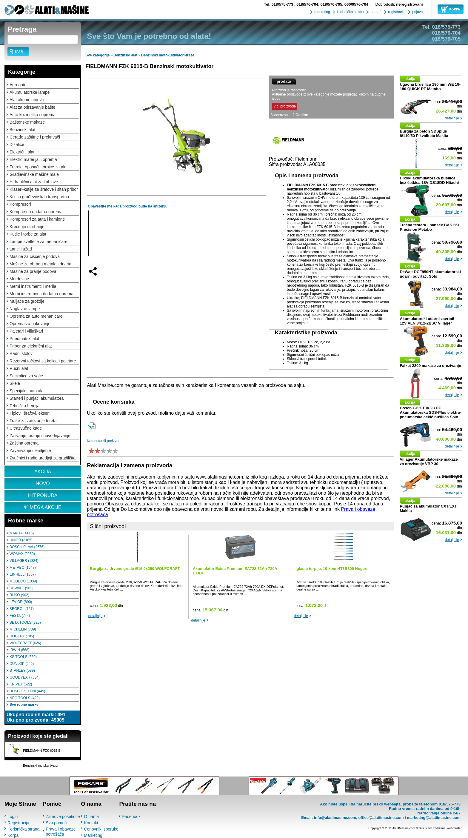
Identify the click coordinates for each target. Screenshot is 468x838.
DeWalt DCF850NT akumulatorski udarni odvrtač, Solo (430, 274)
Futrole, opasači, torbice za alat (39, 166)
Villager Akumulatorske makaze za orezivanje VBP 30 (429, 461)
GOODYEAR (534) (25, 677)
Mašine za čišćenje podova (35, 256)
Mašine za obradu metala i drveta (40, 264)
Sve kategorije (97, 55)
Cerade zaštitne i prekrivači (35, 137)
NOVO (43, 483)
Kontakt (91, 822)
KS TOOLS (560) (23, 657)
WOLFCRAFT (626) (25, 643)
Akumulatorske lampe (30, 92)
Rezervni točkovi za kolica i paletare (43, 361)
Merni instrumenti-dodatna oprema (41, 293)
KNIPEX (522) (21, 684)
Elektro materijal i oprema (33, 159)
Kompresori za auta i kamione (37, 219)
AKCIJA (42, 471)
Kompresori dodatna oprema (36, 211)
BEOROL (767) (22, 609)
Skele (15, 383)
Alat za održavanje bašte (32, 107)
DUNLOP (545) (22, 664)
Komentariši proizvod (103, 441)
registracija (396, 12)
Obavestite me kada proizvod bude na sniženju (127, 206)
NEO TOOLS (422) (25, 698)
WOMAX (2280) (22, 554)
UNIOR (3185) (21, 540)
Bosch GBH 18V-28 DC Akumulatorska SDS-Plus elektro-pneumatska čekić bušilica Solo (430, 412)
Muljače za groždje (27, 301)
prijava (417, 12)
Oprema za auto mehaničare (36, 316)
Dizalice (17, 144)
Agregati (17, 84)
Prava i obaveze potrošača (61, 832)
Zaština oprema (24, 443)
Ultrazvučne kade (26, 428)
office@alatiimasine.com (381, 817)
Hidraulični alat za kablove (34, 181)
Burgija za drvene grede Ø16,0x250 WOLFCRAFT (135, 568)
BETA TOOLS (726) (25, 622)
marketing (321, 12)
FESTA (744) (20, 615)
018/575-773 (279, 4)
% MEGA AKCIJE (42, 507)
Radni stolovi (21, 353)
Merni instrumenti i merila (33, 286)
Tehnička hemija (24, 405)
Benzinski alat (22, 129)
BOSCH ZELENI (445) (27, 691)
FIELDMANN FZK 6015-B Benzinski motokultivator (149, 66)
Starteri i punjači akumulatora (37, 398)
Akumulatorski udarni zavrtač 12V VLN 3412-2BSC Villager (427, 320)
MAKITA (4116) (22, 533)
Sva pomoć (56, 822)
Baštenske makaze (27, 122)
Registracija (18, 822)
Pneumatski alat (24, 338)
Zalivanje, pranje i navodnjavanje (40, 435)
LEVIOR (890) (21, 602)
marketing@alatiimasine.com (434, 817)
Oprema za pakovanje (30, 323)
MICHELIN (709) (23, 629)
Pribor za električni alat (31, 346)
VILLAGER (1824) (24, 561)
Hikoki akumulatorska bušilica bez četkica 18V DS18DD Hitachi (429, 180)
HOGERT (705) (22, 636)
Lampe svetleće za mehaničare (38, 241)
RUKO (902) (19, 595)
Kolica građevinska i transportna (39, 196)
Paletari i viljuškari (26, 331)
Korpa (13, 835)
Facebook (131, 816)
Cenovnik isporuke (101, 829)
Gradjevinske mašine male (34, 174)
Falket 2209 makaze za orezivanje (430, 365)
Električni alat (22, 152)
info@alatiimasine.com (335, 817)
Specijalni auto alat (27, 390)
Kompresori (20, 204)
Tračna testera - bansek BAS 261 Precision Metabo (430, 227)
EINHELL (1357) (23, 574)
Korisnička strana (23, 829)
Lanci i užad (21, 249)
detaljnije (95, 616)
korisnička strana (350, 12)
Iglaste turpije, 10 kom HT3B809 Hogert (331, 568)
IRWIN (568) (19, 650)
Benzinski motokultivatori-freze (167, 55)
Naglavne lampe (25, 308)
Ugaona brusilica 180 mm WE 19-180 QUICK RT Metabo (430, 86)
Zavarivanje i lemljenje (30, 450)
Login (12, 816)
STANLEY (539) (22, 670)
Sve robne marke (24, 704)
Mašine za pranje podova (33, 271)
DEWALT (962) (21, 588)
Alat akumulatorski (27, 99)
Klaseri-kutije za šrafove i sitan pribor (44, 189)
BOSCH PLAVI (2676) (27, 547)
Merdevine (19, 278)
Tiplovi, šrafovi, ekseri (30, 413)
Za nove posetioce (63, 816)
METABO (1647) (23, 567)
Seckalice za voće (26, 375)
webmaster (454, 828)
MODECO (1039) (23, 581)
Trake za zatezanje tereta (33, 420)
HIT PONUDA (42, 495)
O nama (91, 816)
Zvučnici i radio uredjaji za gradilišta (43, 458)
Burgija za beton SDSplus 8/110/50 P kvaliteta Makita (424, 133)
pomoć (375, 12)
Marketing (93, 835)
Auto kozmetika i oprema (33, 114)
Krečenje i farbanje (27, 226)
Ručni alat (19, 368)
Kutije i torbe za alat (28, 234)
